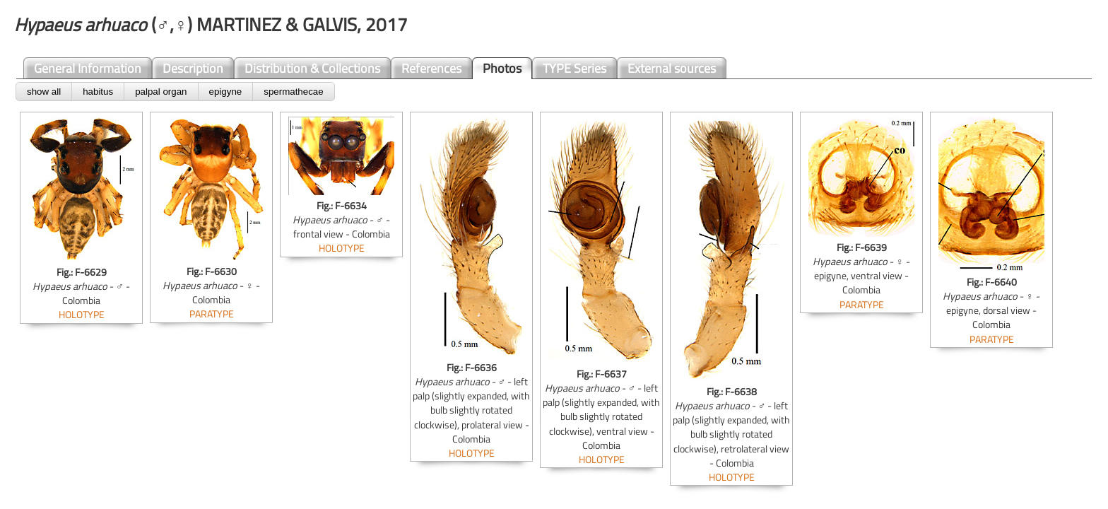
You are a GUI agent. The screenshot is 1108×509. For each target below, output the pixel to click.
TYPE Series (574, 68)
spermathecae (293, 91)
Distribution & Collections (312, 68)
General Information (87, 68)
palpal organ (161, 91)
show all (44, 91)
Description (193, 68)
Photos (502, 68)
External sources (671, 68)
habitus (98, 91)
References (431, 68)
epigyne (225, 91)
